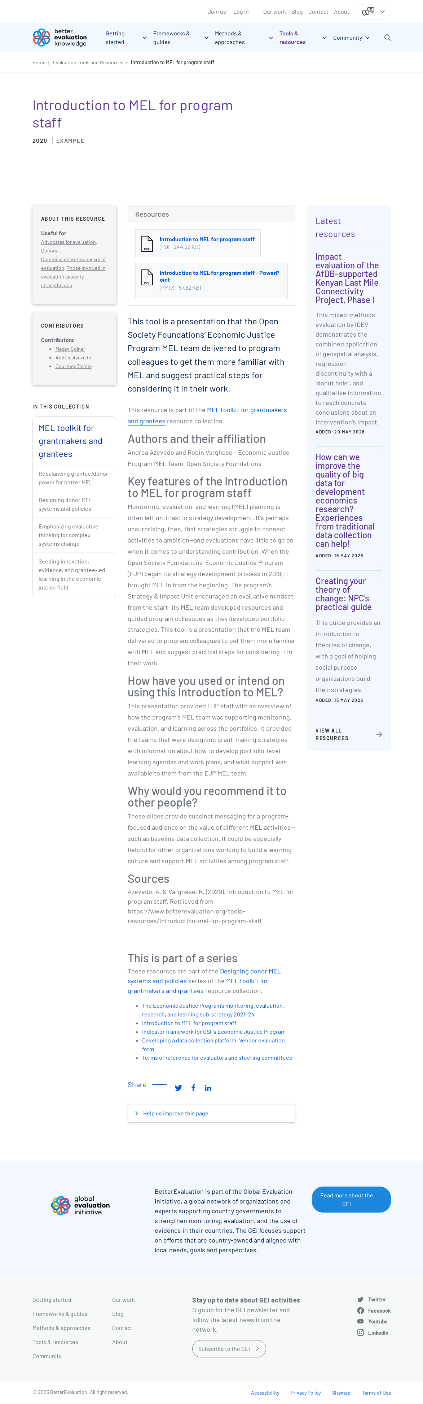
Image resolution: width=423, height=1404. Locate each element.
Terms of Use (376, 1393)
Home (38, 62)
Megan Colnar (70, 349)
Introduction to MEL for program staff (172, 62)
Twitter (377, 1299)
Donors (49, 250)
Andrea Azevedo (73, 357)
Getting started (51, 1299)
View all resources (332, 734)
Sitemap (341, 1393)
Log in (241, 11)
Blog (297, 11)
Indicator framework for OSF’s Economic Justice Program (214, 1031)
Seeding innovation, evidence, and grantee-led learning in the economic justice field (72, 574)
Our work (274, 11)
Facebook (379, 1310)
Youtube (378, 1321)
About (341, 11)
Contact (318, 11)
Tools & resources (55, 1341)
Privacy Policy (306, 1393)
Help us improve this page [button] (175, 1113)
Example (70, 140)
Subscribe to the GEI (224, 1348)
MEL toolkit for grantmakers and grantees (70, 440)
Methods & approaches (61, 1327)
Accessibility (265, 1393)
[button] (387, 37)
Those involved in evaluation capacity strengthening (73, 276)
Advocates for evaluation (68, 242)
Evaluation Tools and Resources (88, 62)
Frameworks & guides (60, 1313)
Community (46, 1355)
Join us (217, 11)
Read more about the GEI (346, 1199)
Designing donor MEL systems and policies (65, 504)
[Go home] (64, 37)
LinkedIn (378, 1332)
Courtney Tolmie (74, 366)
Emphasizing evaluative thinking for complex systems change (68, 535)
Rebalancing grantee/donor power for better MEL (73, 477)
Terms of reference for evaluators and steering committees (217, 1057)
